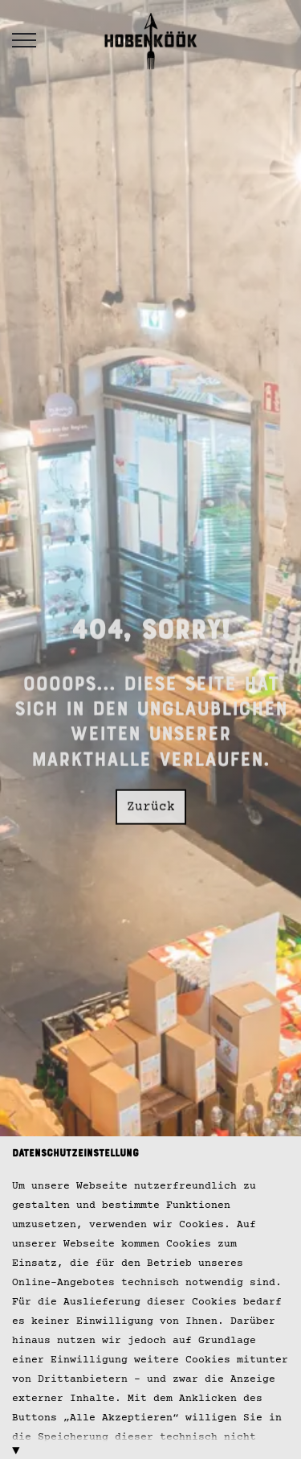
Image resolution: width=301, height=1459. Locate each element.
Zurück (151, 801)
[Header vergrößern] (24, 40)
